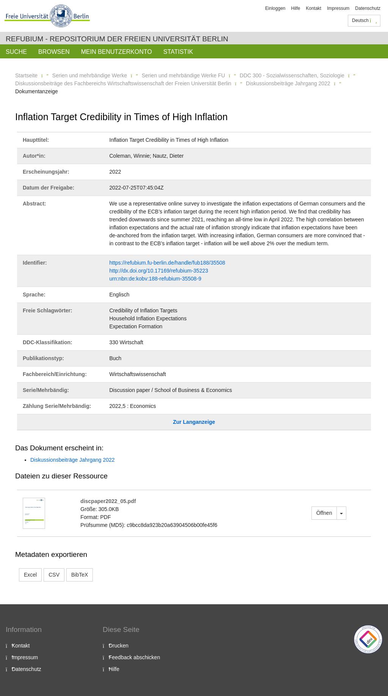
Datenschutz (367, 8)
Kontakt (313, 8)
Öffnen (324, 513)
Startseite (26, 75)
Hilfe (295, 8)
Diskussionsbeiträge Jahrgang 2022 (288, 83)
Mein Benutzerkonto (116, 52)
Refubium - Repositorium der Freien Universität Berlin (117, 39)
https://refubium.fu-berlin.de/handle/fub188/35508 (167, 263)
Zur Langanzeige (194, 422)
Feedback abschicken (134, 657)
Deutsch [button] (364, 20)
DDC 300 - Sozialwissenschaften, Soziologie (292, 75)
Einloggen (275, 8)
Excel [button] (30, 575)
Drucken (118, 646)
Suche (16, 52)
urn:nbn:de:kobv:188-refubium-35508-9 (156, 279)
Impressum (338, 8)
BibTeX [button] (79, 575)
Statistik (178, 52)
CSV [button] (53, 575)
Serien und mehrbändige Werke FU (183, 75)
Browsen (54, 52)
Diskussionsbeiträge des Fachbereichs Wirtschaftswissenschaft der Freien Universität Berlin (123, 83)
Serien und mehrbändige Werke (89, 75)
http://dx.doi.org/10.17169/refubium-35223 (159, 271)
